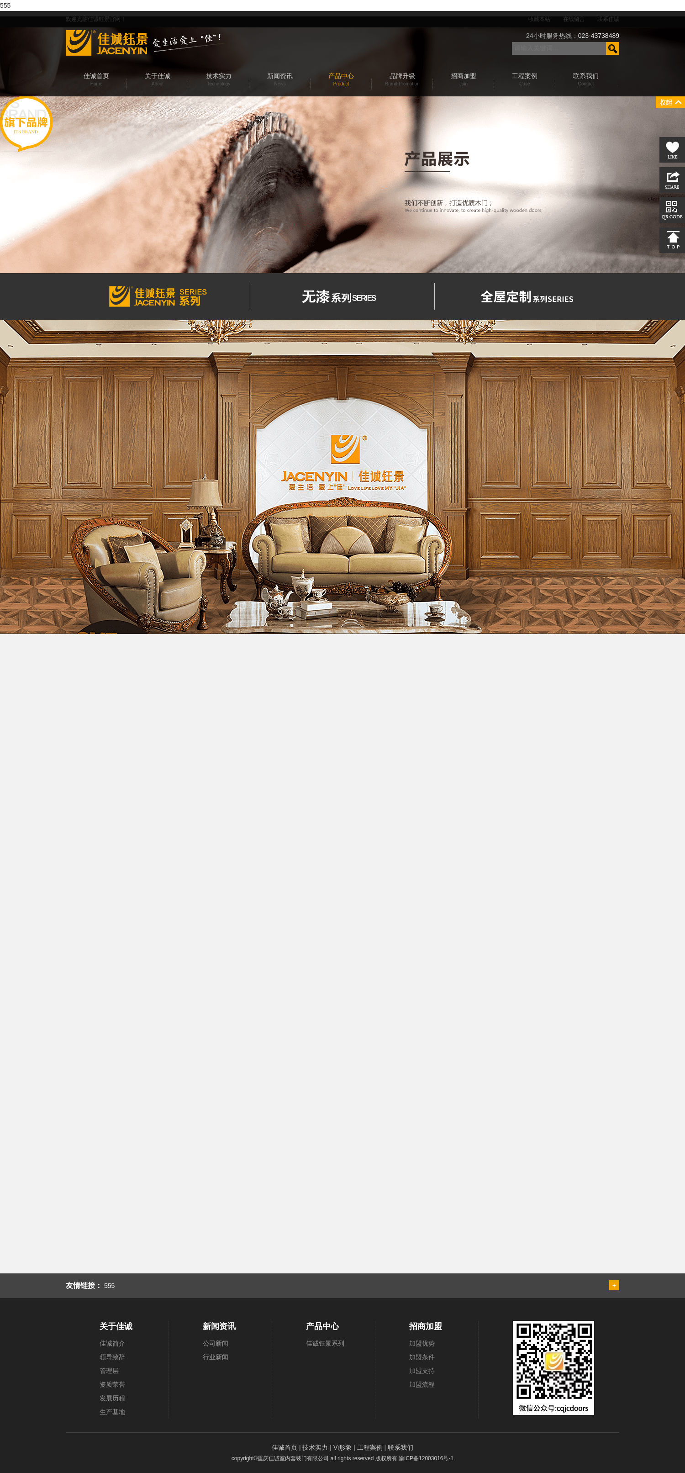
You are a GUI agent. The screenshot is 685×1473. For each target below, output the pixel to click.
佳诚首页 (285, 1447)
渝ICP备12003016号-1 (426, 1458)
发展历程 (112, 1398)
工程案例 (371, 1447)
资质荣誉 (112, 1384)
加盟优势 (422, 1343)
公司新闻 (215, 1343)
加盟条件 (422, 1357)
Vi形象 (343, 1447)
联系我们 (400, 1447)
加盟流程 (422, 1384)
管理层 (109, 1370)
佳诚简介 (112, 1343)
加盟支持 (422, 1370)
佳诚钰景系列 (325, 1343)
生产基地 (112, 1411)
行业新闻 (215, 1357)
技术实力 (316, 1447)
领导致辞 (112, 1357)
